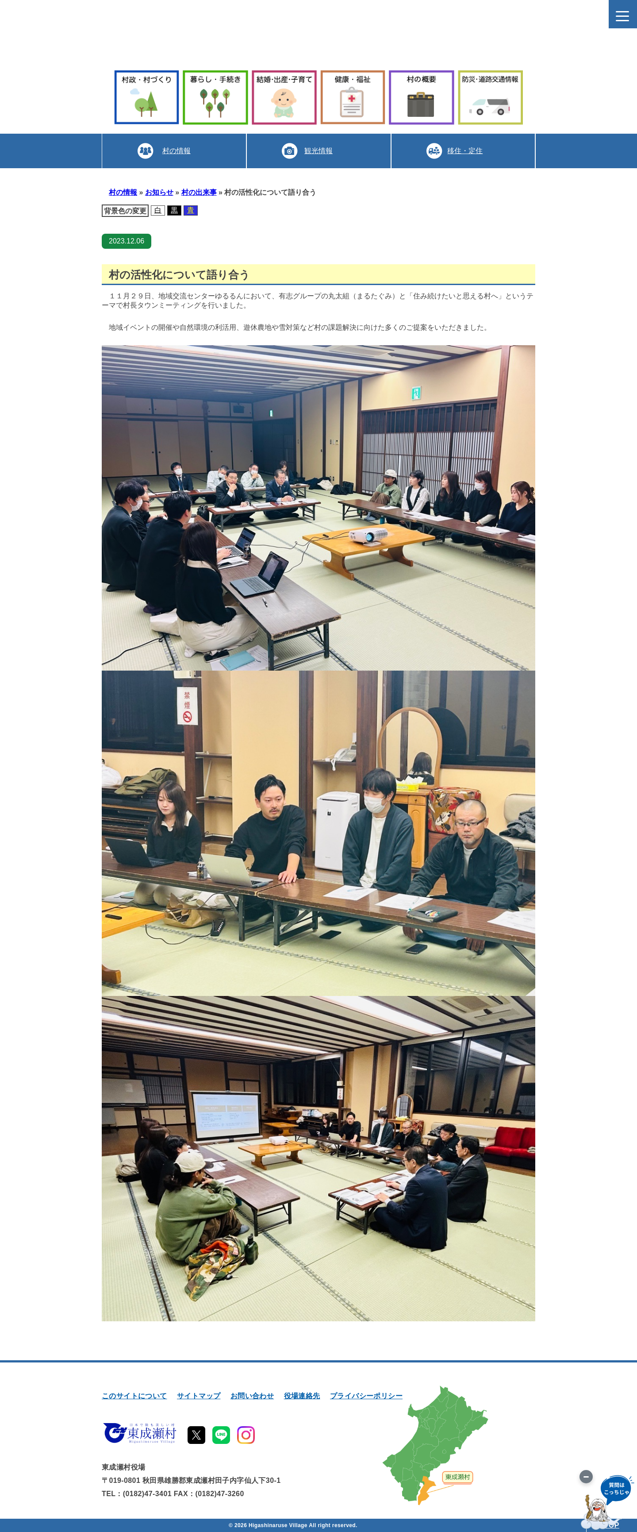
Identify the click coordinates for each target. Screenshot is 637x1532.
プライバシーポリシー (366, 1396)
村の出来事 (199, 192)
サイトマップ (198, 1396)
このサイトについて (134, 1396)
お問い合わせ (252, 1396)
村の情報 (176, 150)
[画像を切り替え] (586, 1476)
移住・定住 (465, 150)
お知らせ (159, 192)
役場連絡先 (302, 1396)
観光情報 (318, 150)
